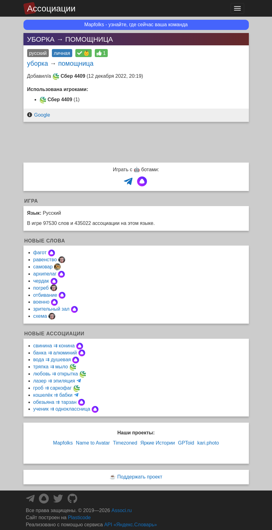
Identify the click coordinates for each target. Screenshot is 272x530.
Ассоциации (51, 8)
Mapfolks (63, 442)
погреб (41, 288)
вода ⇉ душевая (52, 359)
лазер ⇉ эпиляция (54, 380)
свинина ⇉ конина (54, 345)
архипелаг (45, 273)
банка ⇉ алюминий (55, 352)
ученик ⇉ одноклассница (61, 409)
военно (41, 301)
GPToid (186, 442)
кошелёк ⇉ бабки (53, 395)
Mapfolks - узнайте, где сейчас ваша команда (136, 24)
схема (40, 316)
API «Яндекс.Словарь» (130, 524)
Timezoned (125, 442)
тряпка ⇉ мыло (50, 366)
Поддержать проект (139, 476)
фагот (40, 252)
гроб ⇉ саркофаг (52, 388)
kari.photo (208, 442)
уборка (37, 63)
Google (42, 115)
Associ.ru (121, 510)
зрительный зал (51, 309)
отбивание (45, 295)
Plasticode (79, 517)
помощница (75, 63)
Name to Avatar (93, 442)
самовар (43, 266)
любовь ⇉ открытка (55, 373)
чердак (41, 281)
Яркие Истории (157, 442)
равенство (45, 259)
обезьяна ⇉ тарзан (55, 402)
